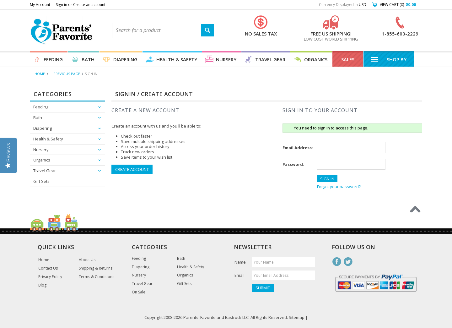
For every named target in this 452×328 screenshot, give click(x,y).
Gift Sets (41, 181)
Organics (315, 59)
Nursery (226, 59)
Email (239, 275)
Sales (347, 59)
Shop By (388, 59)
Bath (88, 59)
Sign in (61, 4)
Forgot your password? (339, 186)
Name (240, 262)
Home (40, 73)
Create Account (132, 169)
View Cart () (398, 4)
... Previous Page (65, 73)
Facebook (336, 261)
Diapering (125, 59)
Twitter (348, 261)
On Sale (138, 292)
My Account (40, 4)
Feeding (53, 59)
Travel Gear (270, 59)
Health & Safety (176, 59)
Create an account (89, 4)
